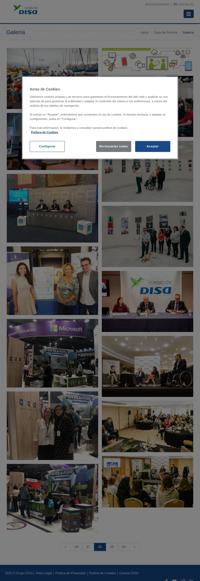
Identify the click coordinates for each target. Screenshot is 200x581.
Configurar (47, 146)
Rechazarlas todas (113, 146)
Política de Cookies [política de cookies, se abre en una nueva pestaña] (44, 132)
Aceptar (153, 146)
